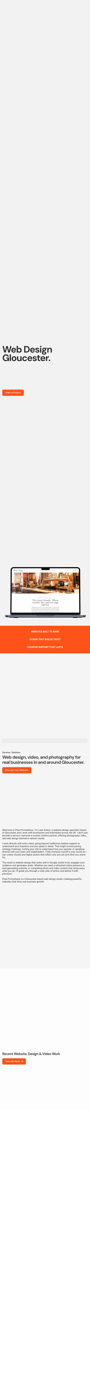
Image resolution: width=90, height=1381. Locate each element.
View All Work (14, 1061)
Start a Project (13, 392)
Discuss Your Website (16, 770)
